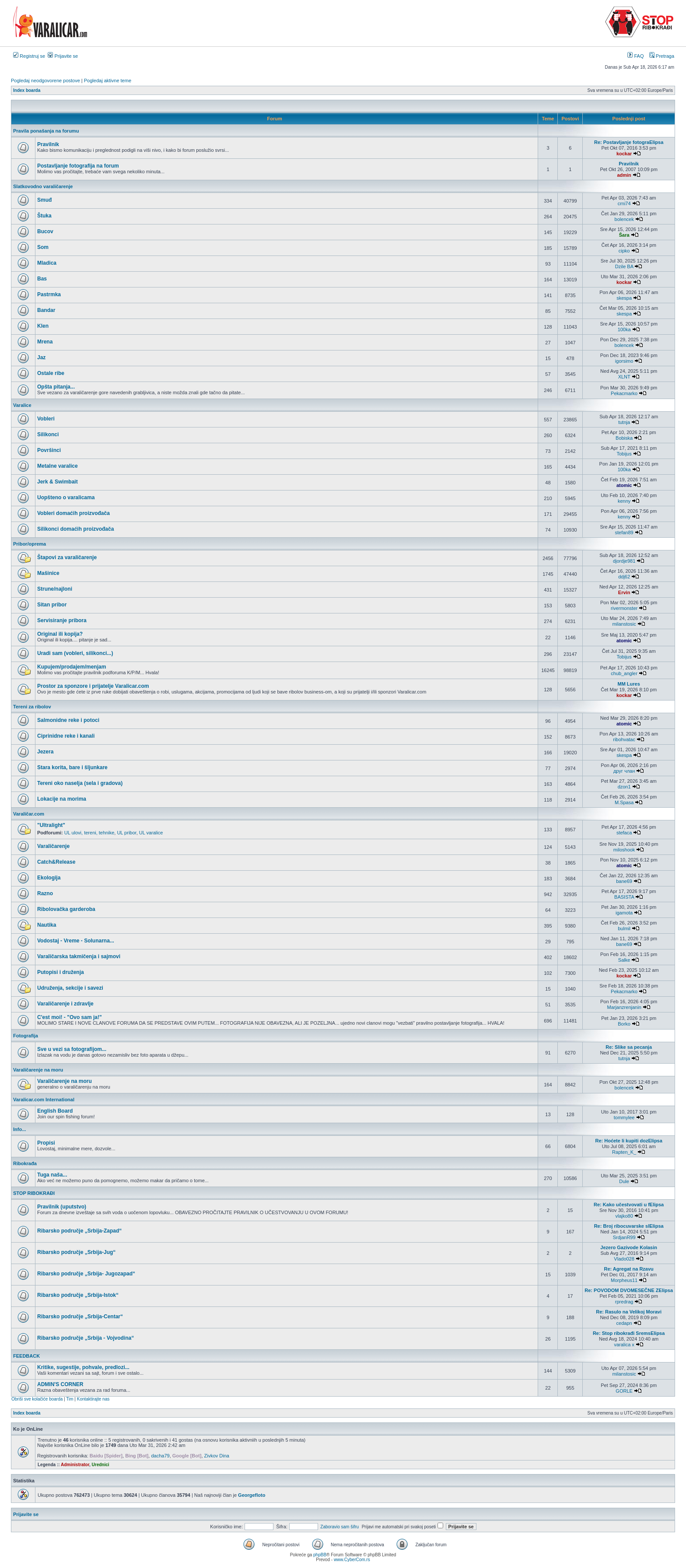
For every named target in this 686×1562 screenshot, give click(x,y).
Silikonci (48, 434)
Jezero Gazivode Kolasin (628, 1247)
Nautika (46, 925)
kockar (624, 153)
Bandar (46, 310)
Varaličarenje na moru (38, 1069)
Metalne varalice (57, 466)
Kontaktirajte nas (93, 1399)
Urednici (100, 1464)
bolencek (624, 219)
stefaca (624, 832)
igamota (624, 912)
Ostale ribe (50, 373)
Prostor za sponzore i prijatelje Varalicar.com (93, 686)
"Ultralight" (51, 825)
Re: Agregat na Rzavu (629, 1268)
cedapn (624, 1323)
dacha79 (160, 1455)
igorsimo (624, 361)
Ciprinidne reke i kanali (65, 736)
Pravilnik (48, 144)
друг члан (624, 771)
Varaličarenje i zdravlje (65, 1004)
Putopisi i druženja (60, 972)
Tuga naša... (52, 1175)
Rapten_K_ (624, 1152)
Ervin (624, 592)
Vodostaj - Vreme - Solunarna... (75, 941)
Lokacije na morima (61, 799)
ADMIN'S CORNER (60, 1384)
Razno (45, 893)
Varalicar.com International (43, 1099)
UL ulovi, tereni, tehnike (89, 832)
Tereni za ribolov (32, 706)
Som (43, 247)
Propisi (46, 1143)
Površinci (49, 450)
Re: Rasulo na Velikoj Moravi (629, 1311)
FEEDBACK (26, 1356)
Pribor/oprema (29, 543)
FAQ (635, 56)
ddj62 (624, 576)
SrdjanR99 (624, 1237)
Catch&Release (56, 862)
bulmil (624, 928)
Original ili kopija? (60, 634)
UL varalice (151, 832)
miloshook (624, 849)
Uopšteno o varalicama (65, 497)
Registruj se (29, 56)
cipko (624, 250)
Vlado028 (624, 1258)
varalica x (624, 1344)
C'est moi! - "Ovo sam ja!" (69, 1017)
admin (624, 175)
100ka (624, 329)
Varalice (22, 405)
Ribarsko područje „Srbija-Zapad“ (79, 1231)
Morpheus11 (624, 1280)
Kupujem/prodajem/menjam (71, 667)
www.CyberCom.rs (352, 1559)
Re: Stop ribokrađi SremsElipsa (629, 1333)
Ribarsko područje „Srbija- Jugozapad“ (86, 1274)
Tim (69, 1399)
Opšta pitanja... (56, 387)
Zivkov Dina (216, 1455)
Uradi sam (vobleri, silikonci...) (75, 653)
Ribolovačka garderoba (66, 909)
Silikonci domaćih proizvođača (75, 529)
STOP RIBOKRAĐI (34, 1193)
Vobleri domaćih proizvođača (73, 513)
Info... (19, 1129)
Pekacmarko (624, 393)
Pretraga (661, 56)
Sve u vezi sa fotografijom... (71, 1049)
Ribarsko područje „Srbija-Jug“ (76, 1252)
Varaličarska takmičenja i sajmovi (78, 956)
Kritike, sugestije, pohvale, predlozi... (83, 1367)
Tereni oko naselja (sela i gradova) (79, 783)
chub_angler (624, 673)
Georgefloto (251, 1495)
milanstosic (624, 624)
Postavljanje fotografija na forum (78, 166)
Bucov (45, 231)
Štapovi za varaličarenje (67, 557)
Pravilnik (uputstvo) (61, 1207)
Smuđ (44, 200)
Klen (43, 326)
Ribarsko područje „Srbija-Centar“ (80, 1316)
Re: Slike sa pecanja (629, 1047)
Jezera (45, 752)
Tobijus (623, 453)
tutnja (624, 422)
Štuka (44, 216)
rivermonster (624, 608)
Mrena (44, 342)
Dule (624, 1181)
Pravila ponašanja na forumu (46, 130)
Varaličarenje (53, 846)
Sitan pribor (51, 605)
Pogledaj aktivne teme (107, 80)
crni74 (624, 203)
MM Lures (628, 683)
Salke (624, 960)
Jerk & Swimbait (57, 482)
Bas (42, 279)
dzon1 (624, 786)
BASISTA (624, 897)
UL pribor (126, 832)
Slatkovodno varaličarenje (43, 186)
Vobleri (46, 419)
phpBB (319, 1554)
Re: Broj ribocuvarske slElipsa (629, 1226)
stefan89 (624, 532)
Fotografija (25, 1035)
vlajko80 (624, 1216)
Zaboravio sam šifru (339, 1526)
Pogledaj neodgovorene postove (45, 80)
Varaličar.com (28, 813)
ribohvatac (624, 739)
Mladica (46, 263)
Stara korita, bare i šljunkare (72, 767)
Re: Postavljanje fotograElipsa (628, 142)
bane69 (624, 881)
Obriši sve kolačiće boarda (37, 1399)
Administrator (75, 1464)
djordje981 (624, 561)
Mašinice (48, 573)
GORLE (624, 1391)
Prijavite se (63, 56)
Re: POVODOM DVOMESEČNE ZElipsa (628, 1290)
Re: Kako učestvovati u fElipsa (629, 1204)
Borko (624, 1023)
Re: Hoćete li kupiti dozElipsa (628, 1140)
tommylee (624, 1117)
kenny (624, 501)
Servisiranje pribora (62, 620)
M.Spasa (624, 802)
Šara (624, 235)
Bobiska (624, 438)
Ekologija (48, 878)
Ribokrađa (25, 1163)
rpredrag (624, 1301)
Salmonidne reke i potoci (68, 720)
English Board (55, 1111)
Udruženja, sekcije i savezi (70, 988)
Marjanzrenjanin (624, 1007)
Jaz (41, 357)
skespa (624, 298)
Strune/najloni (54, 589)
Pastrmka (49, 294)
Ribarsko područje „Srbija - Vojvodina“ (85, 1338)
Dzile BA (624, 266)
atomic (624, 485)
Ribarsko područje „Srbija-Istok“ (78, 1295)
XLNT (624, 376)
